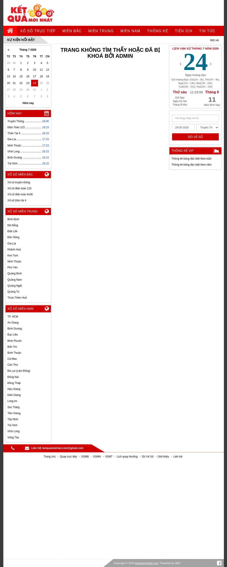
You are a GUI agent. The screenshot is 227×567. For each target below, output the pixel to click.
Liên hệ (177, 456)
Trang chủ (50, 456)
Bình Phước (15, 340)
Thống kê (157, 31)
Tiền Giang (14, 413)
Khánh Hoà (14, 249)
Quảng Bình (15, 273)
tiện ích (184, 31)
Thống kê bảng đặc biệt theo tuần (191, 158)
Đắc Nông (14, 237)
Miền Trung (101, 31)
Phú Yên (13, 267)
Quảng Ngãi (15, 285)
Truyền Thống (16, 121)
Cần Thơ (13, 364)
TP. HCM (13, 316)
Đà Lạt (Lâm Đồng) (19, 370)
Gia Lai (12, 139)
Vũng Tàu (13, 437)
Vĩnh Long (14, 151)
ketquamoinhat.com (146, 563)
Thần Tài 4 (14, 133)
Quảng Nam (15, 279)
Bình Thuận (14, 352)
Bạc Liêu (13, 334)
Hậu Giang (14, 389)
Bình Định (13, 219)
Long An (12, 401)
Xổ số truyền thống (19, 182)
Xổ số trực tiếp (38, 31)
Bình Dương (15, 157)
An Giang (13, 322)
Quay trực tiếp (68, 456)
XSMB (85, 456)
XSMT (108, 456)
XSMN (97, 456)
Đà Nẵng (13, 225)
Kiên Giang (14, 395)
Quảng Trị (13, 291)
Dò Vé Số (147, 456)
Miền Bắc (72, 31)
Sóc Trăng (14, 407)
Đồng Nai (13, 377)
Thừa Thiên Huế (17, 297)
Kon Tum (13, 255)
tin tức (207, 31)
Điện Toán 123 (16, 127)
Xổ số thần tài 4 (17, 200)
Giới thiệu (163, 456)
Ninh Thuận (14, 145)
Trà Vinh (13, 163)
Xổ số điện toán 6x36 (20, 194)
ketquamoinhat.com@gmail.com (62, 448)
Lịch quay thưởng (127, 456)
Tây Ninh (13, 419)
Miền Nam (131, 31)
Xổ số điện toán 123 (20, 188)
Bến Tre (12, 346)
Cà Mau (12, 358)
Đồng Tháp (14, 383)
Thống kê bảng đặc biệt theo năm (191, 164)
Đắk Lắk (13, 231)
